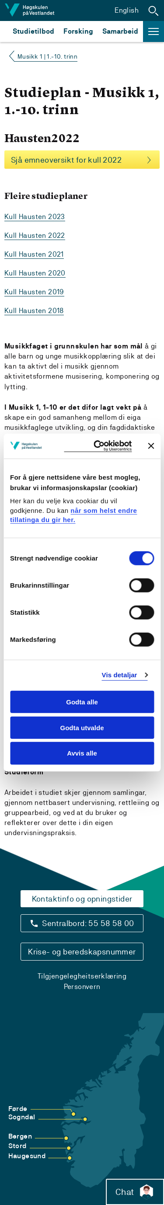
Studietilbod (33, 31)
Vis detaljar (119, 675)
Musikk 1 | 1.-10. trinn (47, 56)
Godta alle (82, 702)
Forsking (78, 31)
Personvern (82, 986)
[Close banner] (151, 446)
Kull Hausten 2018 (34, 310)
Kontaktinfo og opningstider (82, 898)
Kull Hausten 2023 (34, 216)
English (127, 10)
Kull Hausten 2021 (34, 254)
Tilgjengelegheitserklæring (82, 976)
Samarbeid (120, 31)
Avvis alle (82, 753)
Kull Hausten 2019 (34, 292)
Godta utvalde (82, 727)
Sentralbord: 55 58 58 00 (88, 923)
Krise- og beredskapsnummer (82, 951)
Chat (134, 1192)
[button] (153, 10)
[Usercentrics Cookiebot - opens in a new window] (98, 446)
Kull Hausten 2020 (35, 273)
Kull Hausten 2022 (34, 235)
